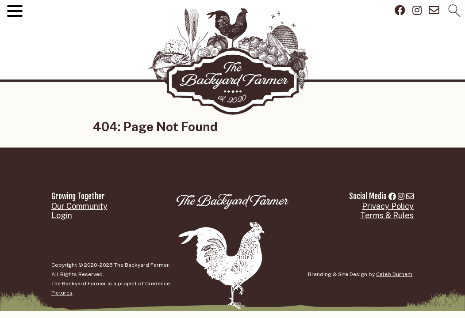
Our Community (79, 206)
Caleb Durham (394, 274)
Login (61, 215)
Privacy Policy (388, 206)
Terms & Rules (387, 215)
